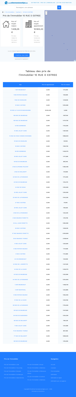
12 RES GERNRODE (20, 125)
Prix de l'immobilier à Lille (11, 364)
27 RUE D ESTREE (20, 202)
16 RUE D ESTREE (20, 146)
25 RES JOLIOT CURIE (20, 192)
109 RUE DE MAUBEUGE (20, 120)
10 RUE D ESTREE (28, 12)
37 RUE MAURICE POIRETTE (20, 233)
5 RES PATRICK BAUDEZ (20, 295)
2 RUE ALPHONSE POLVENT (20, 166)
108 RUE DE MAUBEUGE (20, 115)
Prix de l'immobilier (47, 2)
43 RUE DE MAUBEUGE (20, 274)
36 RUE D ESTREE (20, 228)
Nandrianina (41, 391)
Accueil (53, 364)
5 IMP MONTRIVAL (20, 290)
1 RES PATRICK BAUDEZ (20, 95)
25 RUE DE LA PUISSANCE (20, 197)
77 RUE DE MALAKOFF (20, 336)
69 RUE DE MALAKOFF (20, 320)
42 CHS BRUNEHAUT (20, 259)
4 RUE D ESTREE (20, 254)
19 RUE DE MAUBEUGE (20, 161)
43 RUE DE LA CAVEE (20, 269)
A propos (53, 368)
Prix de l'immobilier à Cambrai (36, 376)
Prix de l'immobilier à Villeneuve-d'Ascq (36, 372)
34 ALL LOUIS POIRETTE (20, 223)
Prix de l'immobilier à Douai (35, 364)
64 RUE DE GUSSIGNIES (20, 315)
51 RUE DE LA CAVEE (20, 300)
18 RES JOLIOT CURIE (20, 156)
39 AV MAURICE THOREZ (20, 238)
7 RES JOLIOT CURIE (20, 325)
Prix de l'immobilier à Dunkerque (13, 374)
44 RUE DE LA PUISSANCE (20, 279)
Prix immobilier (9, 12)
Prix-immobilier (55, 371)
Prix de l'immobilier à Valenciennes (14, 377)
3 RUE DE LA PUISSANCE (20, 213)
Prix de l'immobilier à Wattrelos (36, 368)
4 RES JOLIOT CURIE (20, 243)
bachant (18, 12)
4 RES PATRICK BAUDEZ (20, 248)
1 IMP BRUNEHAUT (20, 89)
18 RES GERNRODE (20, 151)
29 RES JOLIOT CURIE (20, 207)
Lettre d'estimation (63, 2)
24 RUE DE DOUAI (20, 187)
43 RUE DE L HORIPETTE (20, 264)
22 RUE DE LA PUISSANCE (20, 177)
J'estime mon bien (21, 55)
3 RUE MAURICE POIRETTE (20, 218)
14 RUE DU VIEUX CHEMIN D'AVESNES (20, 136)
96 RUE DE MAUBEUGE (20, 341)
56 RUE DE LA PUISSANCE (20, 305)
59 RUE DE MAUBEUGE (20, 310)
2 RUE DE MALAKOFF (20, 171)
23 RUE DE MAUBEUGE (20, 182)
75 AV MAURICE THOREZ (20, 331)
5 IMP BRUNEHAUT (20, 284)
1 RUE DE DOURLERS (20, 100)
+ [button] (46, 12)
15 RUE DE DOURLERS (20, 141)
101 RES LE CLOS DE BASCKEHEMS (20, 110)
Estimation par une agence (58, 381)
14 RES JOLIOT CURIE (20, 130)
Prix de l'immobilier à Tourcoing (13, 368)
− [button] (46, 14)
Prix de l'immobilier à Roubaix (12, 371)
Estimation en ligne (56, 377)
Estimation (35, 2)
